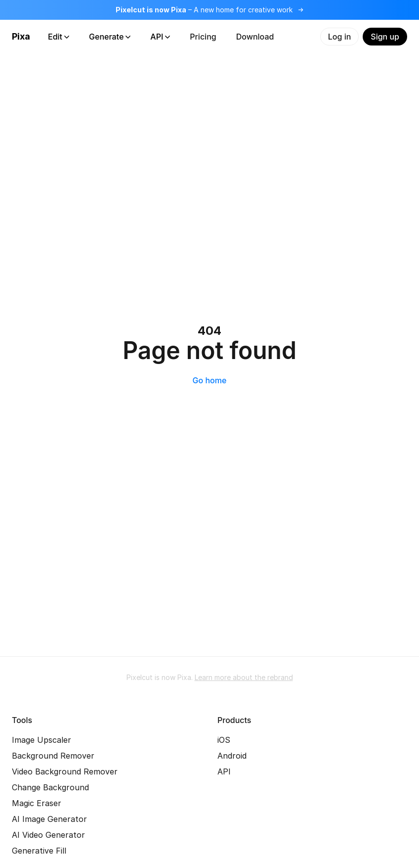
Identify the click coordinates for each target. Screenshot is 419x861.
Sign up (385, 37)
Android (232, 756)
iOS (223, 740)
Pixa (21, 36)
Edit (58, 37)
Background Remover (53, 756)
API (160, 37)
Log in (339, 37)
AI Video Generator (48, 835)
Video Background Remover (65, 771)
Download (255, 37)
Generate (109, 37)
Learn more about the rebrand (244, 677)
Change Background (50, 787)
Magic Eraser (36, 803)
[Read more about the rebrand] (209, 10)
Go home (210, 380)
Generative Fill (39, 851)
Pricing (203, 37)
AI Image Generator (49, 819)
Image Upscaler (41, 740)
